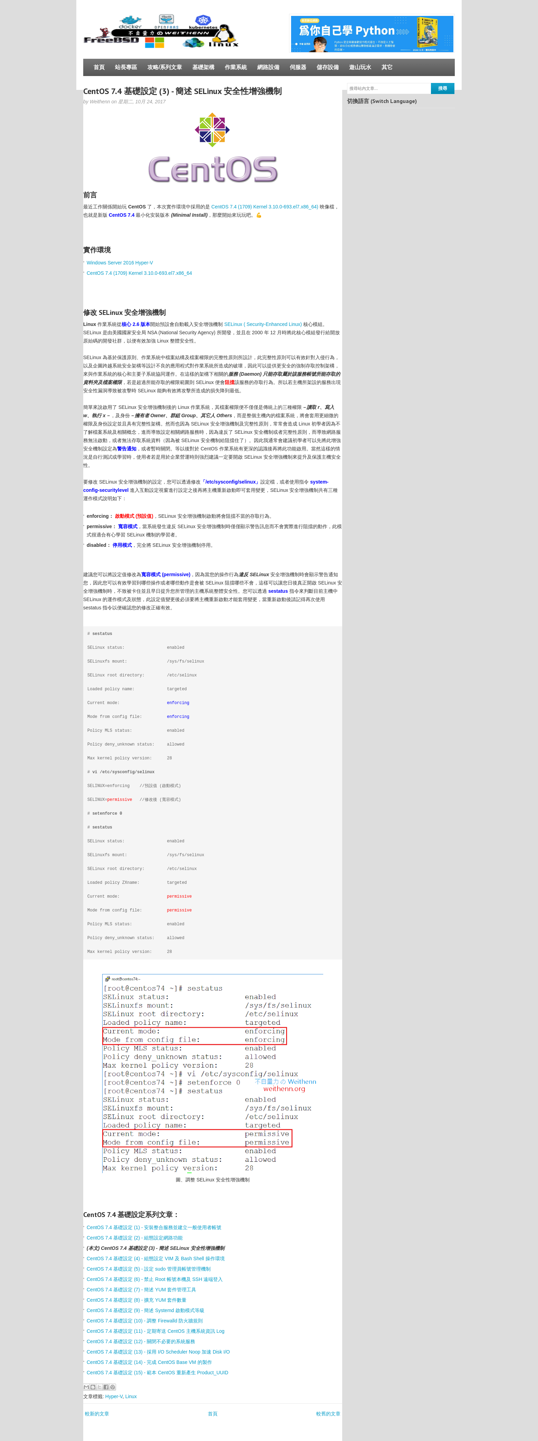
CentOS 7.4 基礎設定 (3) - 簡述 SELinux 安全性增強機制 (182, 91)
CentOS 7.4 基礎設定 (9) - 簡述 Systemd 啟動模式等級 (145, 1310)
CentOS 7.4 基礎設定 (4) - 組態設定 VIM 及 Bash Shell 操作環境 (156, 1258)
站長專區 (126, 67)
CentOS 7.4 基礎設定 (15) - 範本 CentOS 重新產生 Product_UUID (157, 1372)
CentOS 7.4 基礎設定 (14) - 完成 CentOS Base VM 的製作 (149, 1362)
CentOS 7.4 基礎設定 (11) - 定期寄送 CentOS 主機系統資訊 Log (155, 1331)
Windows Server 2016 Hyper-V (120, 262)
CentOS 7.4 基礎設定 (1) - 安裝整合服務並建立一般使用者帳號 (154, 1227)
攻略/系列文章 (164, 67)
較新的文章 (97, 1413)
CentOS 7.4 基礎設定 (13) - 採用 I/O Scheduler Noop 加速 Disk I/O (158, 1352)
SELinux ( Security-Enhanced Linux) (263, 324)
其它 (387, 67)
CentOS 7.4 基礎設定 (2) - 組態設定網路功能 (135, 1238)
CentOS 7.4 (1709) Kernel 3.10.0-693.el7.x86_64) (264, 206)
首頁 (99, 67)
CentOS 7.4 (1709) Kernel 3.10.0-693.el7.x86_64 (139, 273)
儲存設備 (328, 67)
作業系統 (236, 67)
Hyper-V (114, 1396)
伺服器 (298, 67)
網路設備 (268, 67)
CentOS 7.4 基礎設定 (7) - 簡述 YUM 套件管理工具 (141, 1289)
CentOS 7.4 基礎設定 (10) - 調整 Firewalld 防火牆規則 (145, 1320)
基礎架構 (203, 67)
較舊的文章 (328, 1413)
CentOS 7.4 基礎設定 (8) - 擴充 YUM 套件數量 (136, 1300)
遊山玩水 (360, 67)
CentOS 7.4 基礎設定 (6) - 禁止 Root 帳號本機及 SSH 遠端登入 (155, 1279)
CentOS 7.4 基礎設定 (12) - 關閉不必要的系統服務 (141, 1341)
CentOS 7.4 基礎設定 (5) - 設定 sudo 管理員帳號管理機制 (149, 1269)
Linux (131, 1396)
